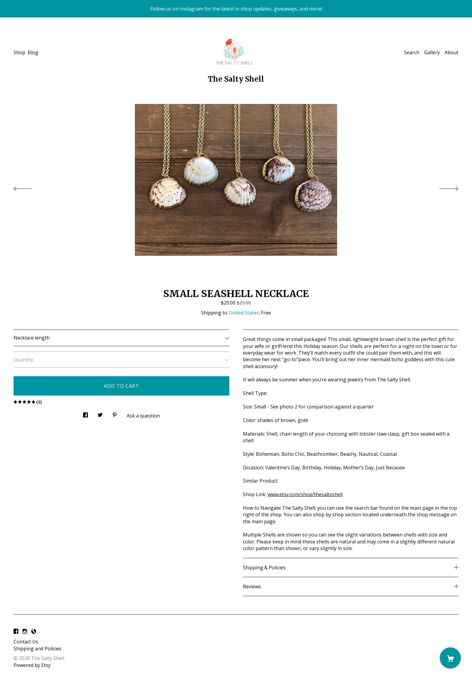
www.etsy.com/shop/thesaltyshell (305, 494)
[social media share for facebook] (85, 413)
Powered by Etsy (32, 665)
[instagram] (25, 631)
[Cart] (450, 657)
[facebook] (16, 631)
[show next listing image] (443, 187)
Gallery (432, 52)
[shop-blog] (33, 631)
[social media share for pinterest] (114, 413)
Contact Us (26, 641)
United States (243, 312)
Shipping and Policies (37, 648)
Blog (33, 52)
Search (411, 52)
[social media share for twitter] (100, 413)
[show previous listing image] (29, 187)
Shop (19, 52)
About (451, 52)
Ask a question (143, 415)
